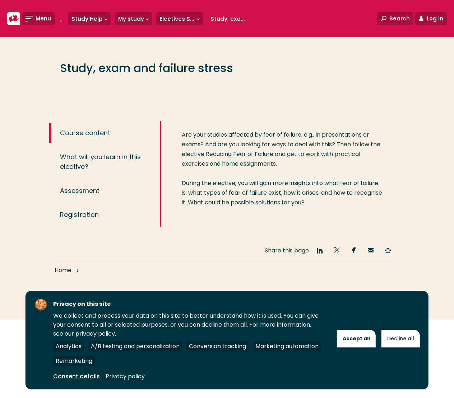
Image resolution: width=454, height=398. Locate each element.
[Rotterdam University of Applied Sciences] (13, 18)
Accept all (356, 338)
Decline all (400, 338)
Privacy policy (125, 376)
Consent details (76, 376)
